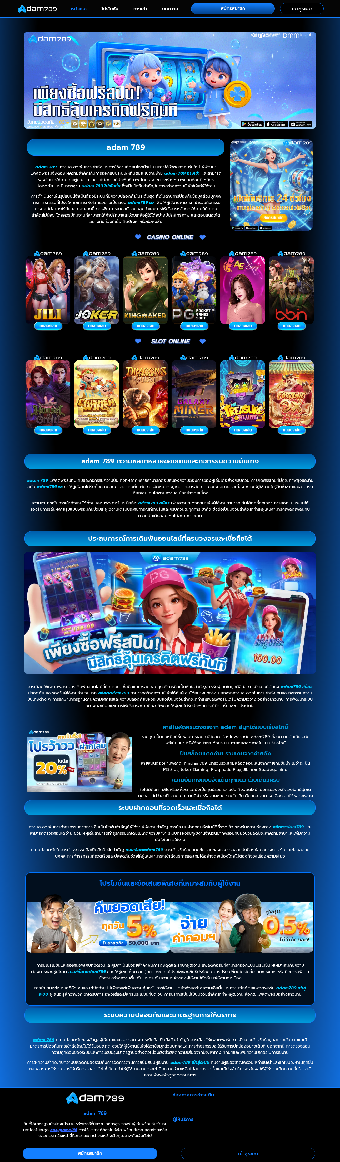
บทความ (170, 8)
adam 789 (46, 167)
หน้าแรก (79, 8)
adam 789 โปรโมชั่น (101, 186)
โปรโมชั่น (110, 8)
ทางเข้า (140, 8)
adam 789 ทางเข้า (182, 173)
